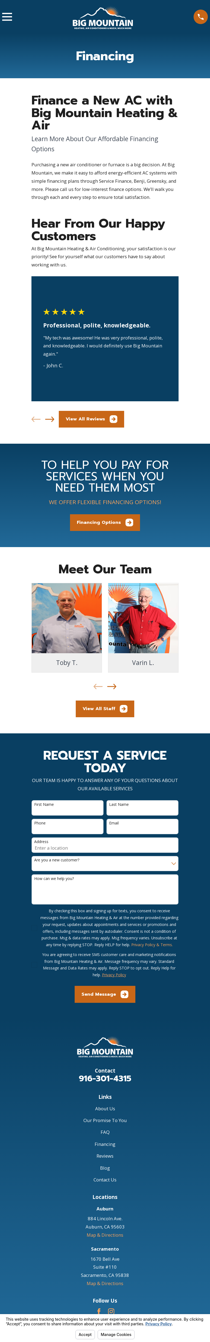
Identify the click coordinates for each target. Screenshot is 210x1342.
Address (41, 842)
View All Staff (105, 709)
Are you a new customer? (56, 860)
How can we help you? (54, 878)
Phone (40, 823)
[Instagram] (111, 1311)
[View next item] (49, 419)
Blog (105, 1168)
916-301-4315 (105, 1078)
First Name (44, 804)
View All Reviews (91, 419)
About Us (105, 1108)
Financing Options (105, 522)
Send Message (104, 994)
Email (114, 823)
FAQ (105, 1132)
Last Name (119, 804)
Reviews (105, 1156)
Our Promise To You (105, 1120)
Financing (105, 1144)
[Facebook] (99, 1311)
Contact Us (105, 1180)
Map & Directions (105, 1235)
